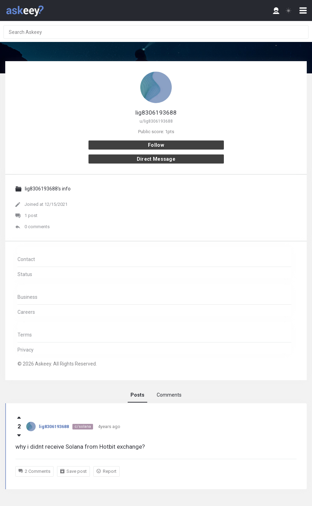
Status (24, 274)
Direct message (156, 159)
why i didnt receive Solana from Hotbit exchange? (80, 446)
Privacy (25, 350)
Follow (156, 145)
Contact (26, 259)
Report (106, 471)
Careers (26, 312)
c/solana (83, 426)
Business (27, 297)
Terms (24, 335)
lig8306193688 (54, 426)
